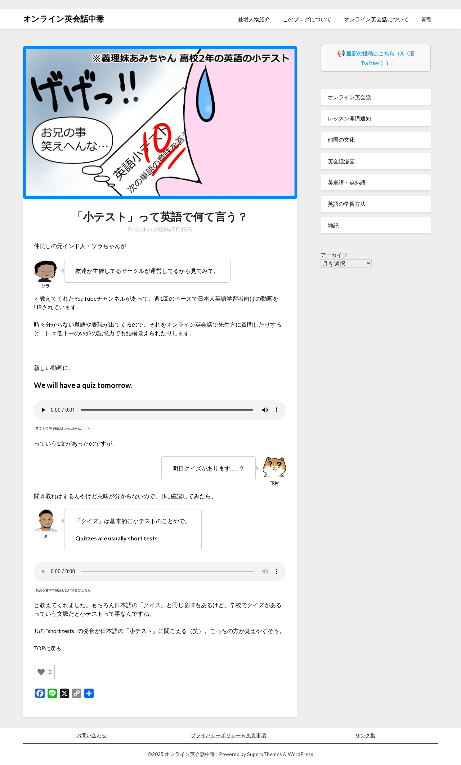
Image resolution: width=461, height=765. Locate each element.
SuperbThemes (264, 754)
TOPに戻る (48, 648)
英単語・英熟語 (347, 182)
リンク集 (365, 735)
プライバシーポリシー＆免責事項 (228, 735)
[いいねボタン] (41, 672)
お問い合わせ (91, 735)
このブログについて (307, 19)
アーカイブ (334, 255)
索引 (426, 19)
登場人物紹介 (254, 19)
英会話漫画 (341, 161)
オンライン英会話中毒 (63, 18)
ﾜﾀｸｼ (85, 333)
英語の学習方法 (347, 203)
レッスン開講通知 (349, 118)
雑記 (333, 225)
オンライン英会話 (349, 97)
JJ (163, 495)
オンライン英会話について (376, 19)
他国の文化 (341, 139)
